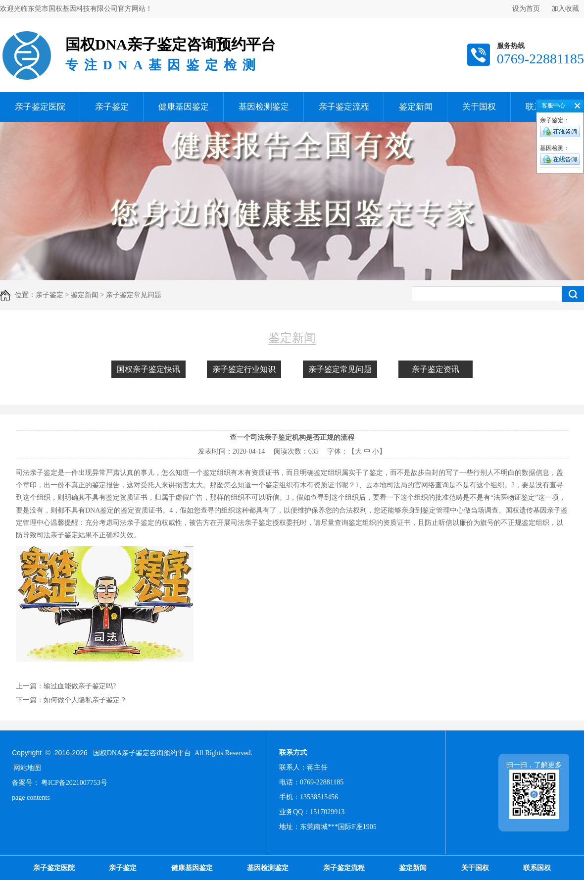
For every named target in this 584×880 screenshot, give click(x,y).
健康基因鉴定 (183, 106)
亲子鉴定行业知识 (244, 369)
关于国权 (479, 106)
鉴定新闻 (416, 106)
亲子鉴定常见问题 (340, 369)
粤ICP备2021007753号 (74, 782)
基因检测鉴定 (264, 106)
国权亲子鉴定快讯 (148, 369)
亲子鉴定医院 (40, 106)
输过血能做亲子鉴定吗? (80, 686)
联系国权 (537, 868)
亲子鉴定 (112, 106)
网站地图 (27, 768)
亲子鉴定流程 (344, 106)
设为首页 (526, 8)
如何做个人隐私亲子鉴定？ (85, 700)
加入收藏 (565, 8)
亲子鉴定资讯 (435, 369)
